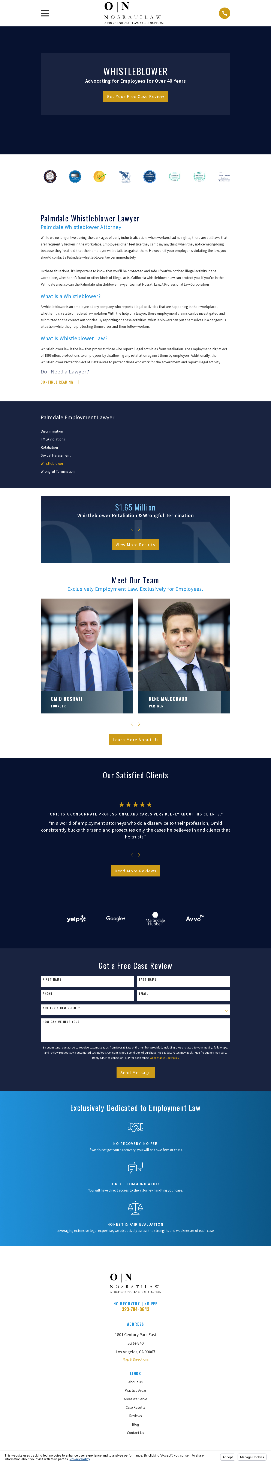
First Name (52, 980)
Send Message (135, 1073)
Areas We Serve (135, 1399)
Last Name (147, 980)
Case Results (135, 1408)
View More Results (135, 545)
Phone (48, 994)
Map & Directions (136, 1360)
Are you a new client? (61, 1008)
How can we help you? (61, 1022)
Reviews (135, 1416)
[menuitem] (136, 432)
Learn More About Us (136, 740)
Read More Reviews (135, 871)
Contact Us (135, 1433)
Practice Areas (136, 1391)
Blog (135, 1424)
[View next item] (139, 529)
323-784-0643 (135, 1309)
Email (143, 994)
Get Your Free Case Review (135, 96)
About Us (135, 1382)
